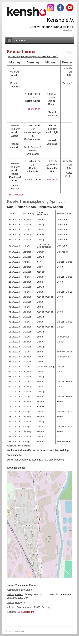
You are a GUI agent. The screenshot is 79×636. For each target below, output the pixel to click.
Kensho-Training (21, 51)
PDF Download (15, 194)
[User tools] (69, 52)
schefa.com (19, 631)
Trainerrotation (32, 109)
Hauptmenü (19, 40)
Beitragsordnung (26, 612)
